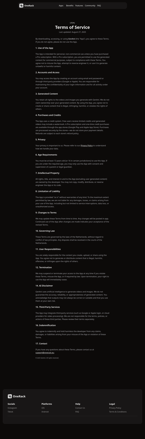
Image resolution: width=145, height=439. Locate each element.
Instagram (12, 408)
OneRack (26, 5)
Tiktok (10, 411)
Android (45, 411)
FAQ (99, 5)
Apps (61, 5)
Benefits (69, 5)
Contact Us (80, 408)
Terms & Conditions (118, 411)
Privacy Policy (87, 145)
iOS (43, 408)
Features (79, 5)
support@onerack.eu (45, 352)
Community (90, 5)
